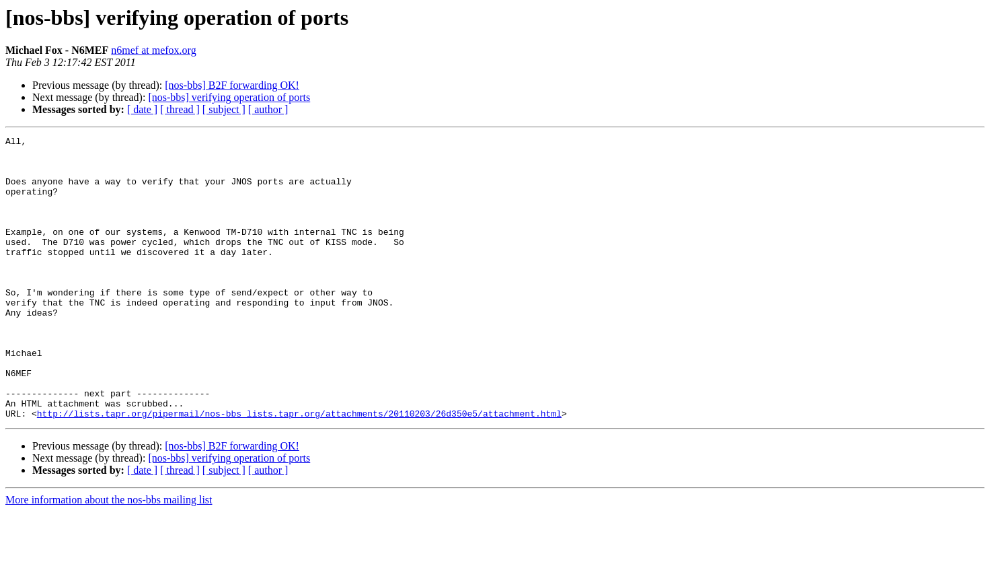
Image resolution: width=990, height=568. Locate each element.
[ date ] (142, 109)
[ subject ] (223, 109)
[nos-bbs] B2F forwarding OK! (232, 85)
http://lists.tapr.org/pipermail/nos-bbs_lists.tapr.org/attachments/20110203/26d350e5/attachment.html (299, 470)
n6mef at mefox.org (153, 50)
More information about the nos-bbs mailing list (109, 556)
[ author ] (268, 109)
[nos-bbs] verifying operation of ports (229, 97)
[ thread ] (180, 109)
